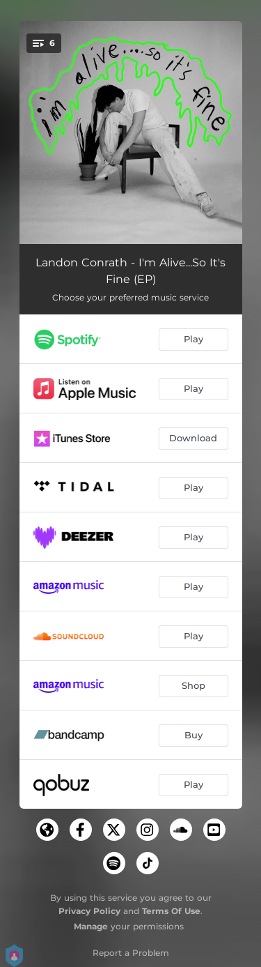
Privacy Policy (89, 911)
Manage (91, 926)
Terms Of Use (171, 911)
